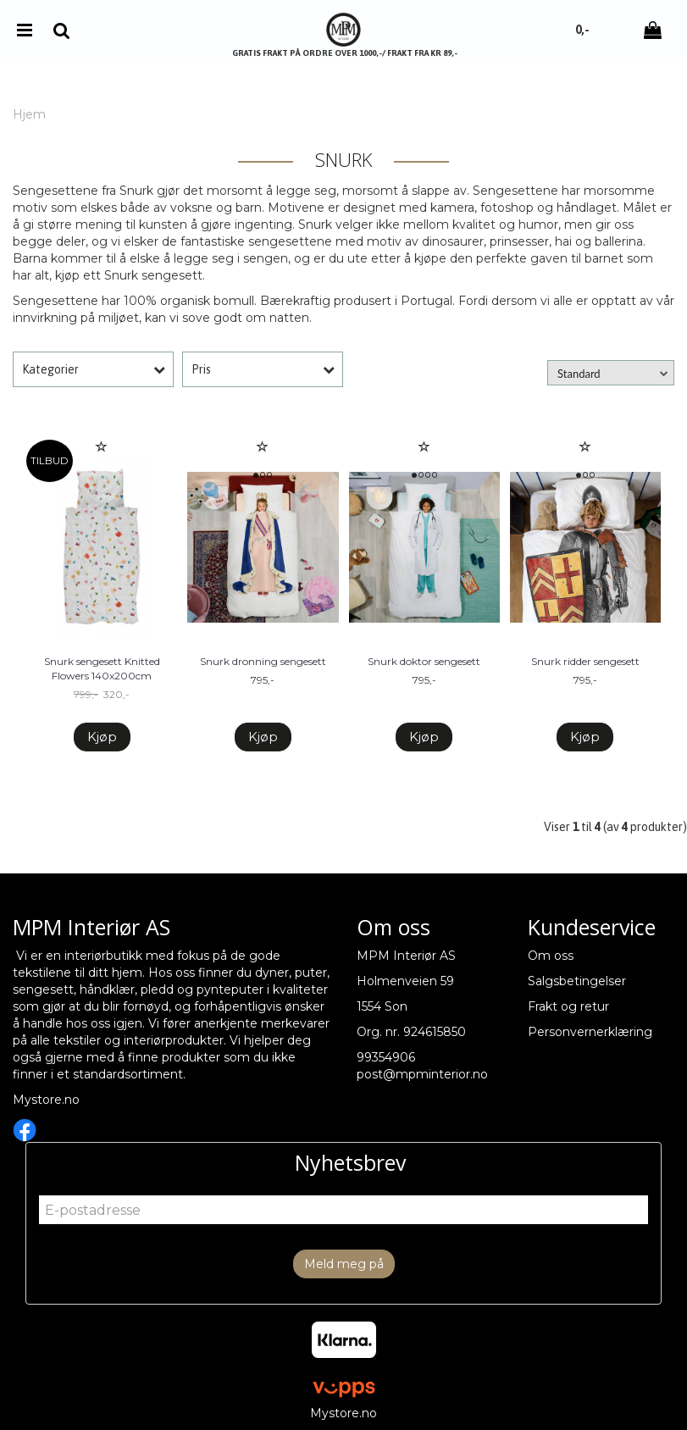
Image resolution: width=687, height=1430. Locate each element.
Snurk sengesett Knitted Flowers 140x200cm (102, 668)
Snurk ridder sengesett (585, 661)
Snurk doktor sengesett (424, 661)
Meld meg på (344, 1264)
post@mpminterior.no (422, 1074)
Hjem (29, 114)
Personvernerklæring (590, 1031)
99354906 (386, 1057)
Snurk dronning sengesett (263, 661)
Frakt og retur (568, 1006)
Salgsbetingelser (577, 981)
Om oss (550, 955)
